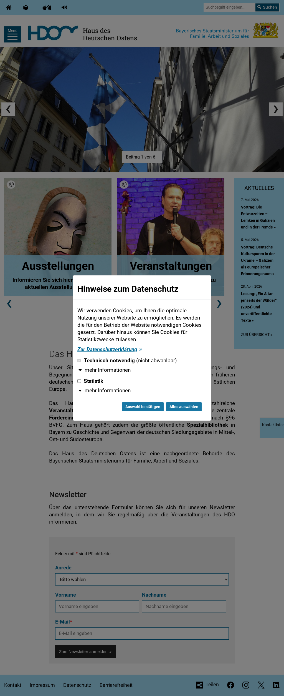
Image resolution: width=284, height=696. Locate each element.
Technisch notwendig (127, 361)
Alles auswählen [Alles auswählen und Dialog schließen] (183, 406)
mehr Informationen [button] (108, 370)
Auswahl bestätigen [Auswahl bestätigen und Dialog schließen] (142, 406)
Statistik (90, 381)
